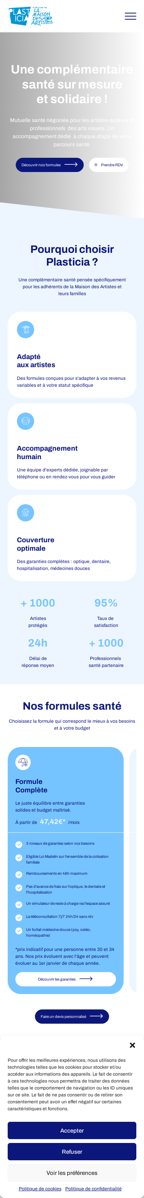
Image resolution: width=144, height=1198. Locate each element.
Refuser (72, 1152)
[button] (132, 1045)
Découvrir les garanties (65, 979)
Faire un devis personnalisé (72, 1016)
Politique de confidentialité (93, 1188)
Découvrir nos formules (50, 164)
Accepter (72, 1131)
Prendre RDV (109, 165)
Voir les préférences (72, 1173)
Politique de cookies (40, 1188)
